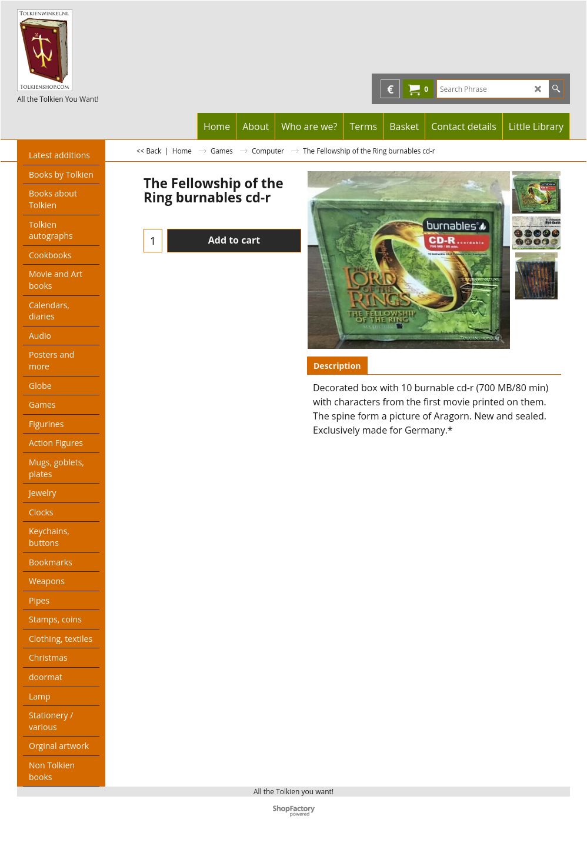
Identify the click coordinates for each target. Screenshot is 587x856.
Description (337, 365)
